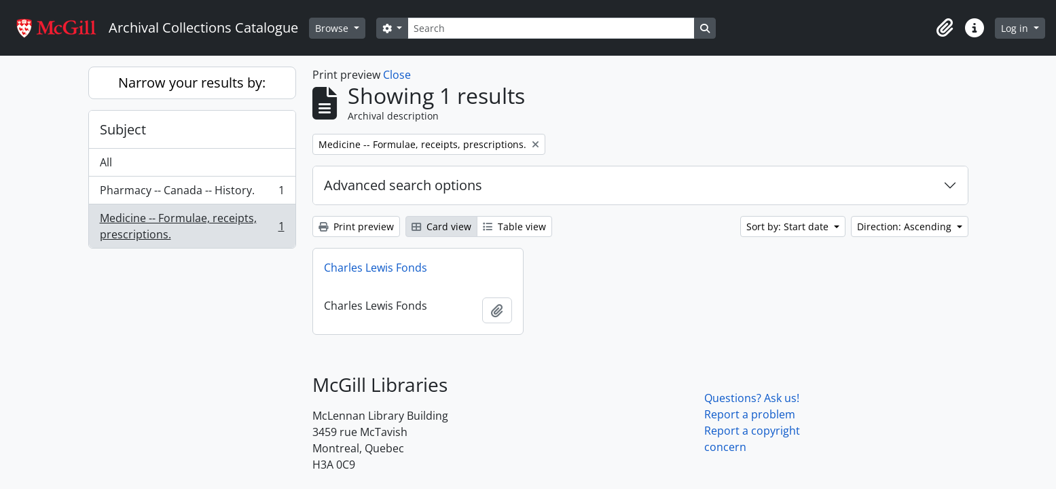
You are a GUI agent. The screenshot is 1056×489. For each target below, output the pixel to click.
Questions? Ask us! (751, 398)
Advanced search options (403, 185)
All (106, 162)
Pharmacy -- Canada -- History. (192, 193)
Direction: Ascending (905, 226)
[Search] (550, 28)
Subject (123, 129)
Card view (441, 226)
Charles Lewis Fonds (375, 267)
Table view (514, 226)
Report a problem (749, 414)
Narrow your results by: (192, 82)
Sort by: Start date (788, 226)
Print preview (356, 226)
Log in (1016, 28)
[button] (945, 28)
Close (397, 74)
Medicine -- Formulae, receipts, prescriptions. (192, 226)
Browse (333, 28)
